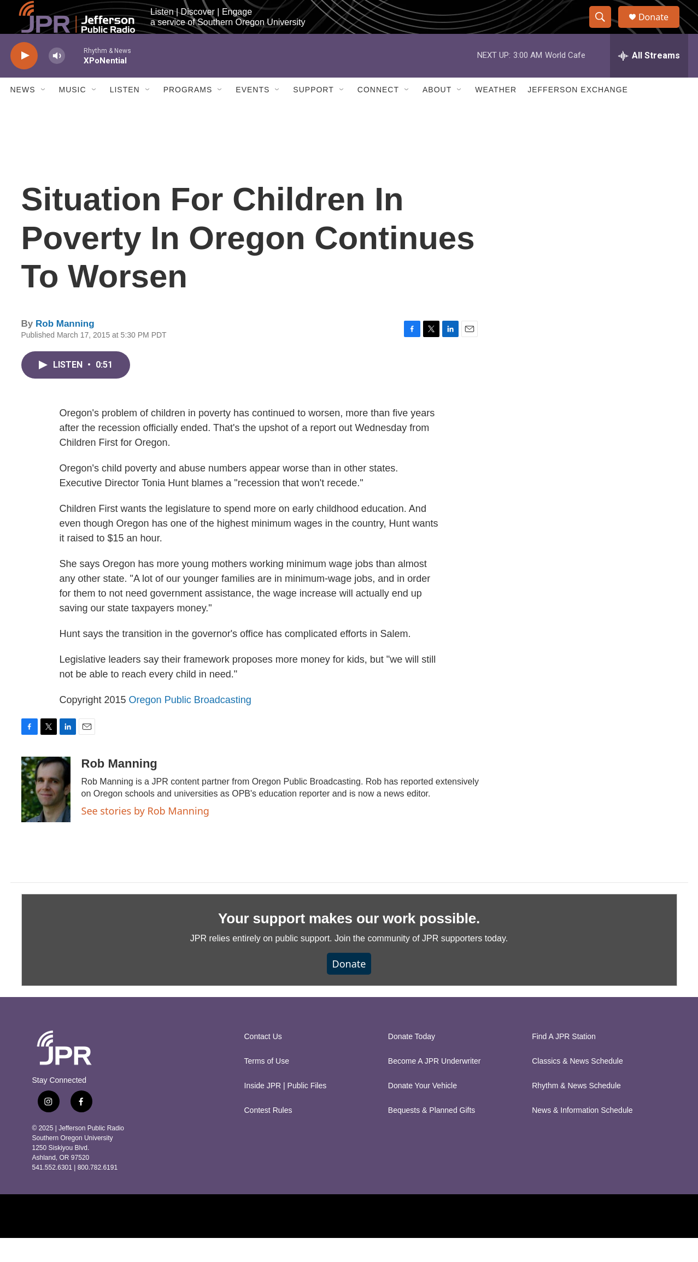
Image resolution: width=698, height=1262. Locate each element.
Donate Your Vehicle (422, 1110)
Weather (496, 113)
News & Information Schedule (582, 1134)
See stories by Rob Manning (145, 834)
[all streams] (649, 79)
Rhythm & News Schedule (576, 1110)
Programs (188, 113)
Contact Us (263, 1061)
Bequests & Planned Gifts (432, 1134)
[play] (24, 79)
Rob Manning (65, 347)
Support (313, 113)
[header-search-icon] (605, 29)
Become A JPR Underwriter (434, 1085)
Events (252, 113)
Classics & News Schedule (577, 1085)
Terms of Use (266, 1085)
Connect (378, 113)
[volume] (57, 79)
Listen (125, 113)
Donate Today (411, 1061)
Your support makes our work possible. (349, 942)
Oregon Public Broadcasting (190, 723)
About (437, 113)
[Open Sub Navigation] (43, 113)
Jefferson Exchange (577, 113)
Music (72, 113)
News (23, 113)
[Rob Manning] (46, 813)
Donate (660, 28)
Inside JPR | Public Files (285, 1110)
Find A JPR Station (564, 1061)
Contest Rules (268, 1134)
